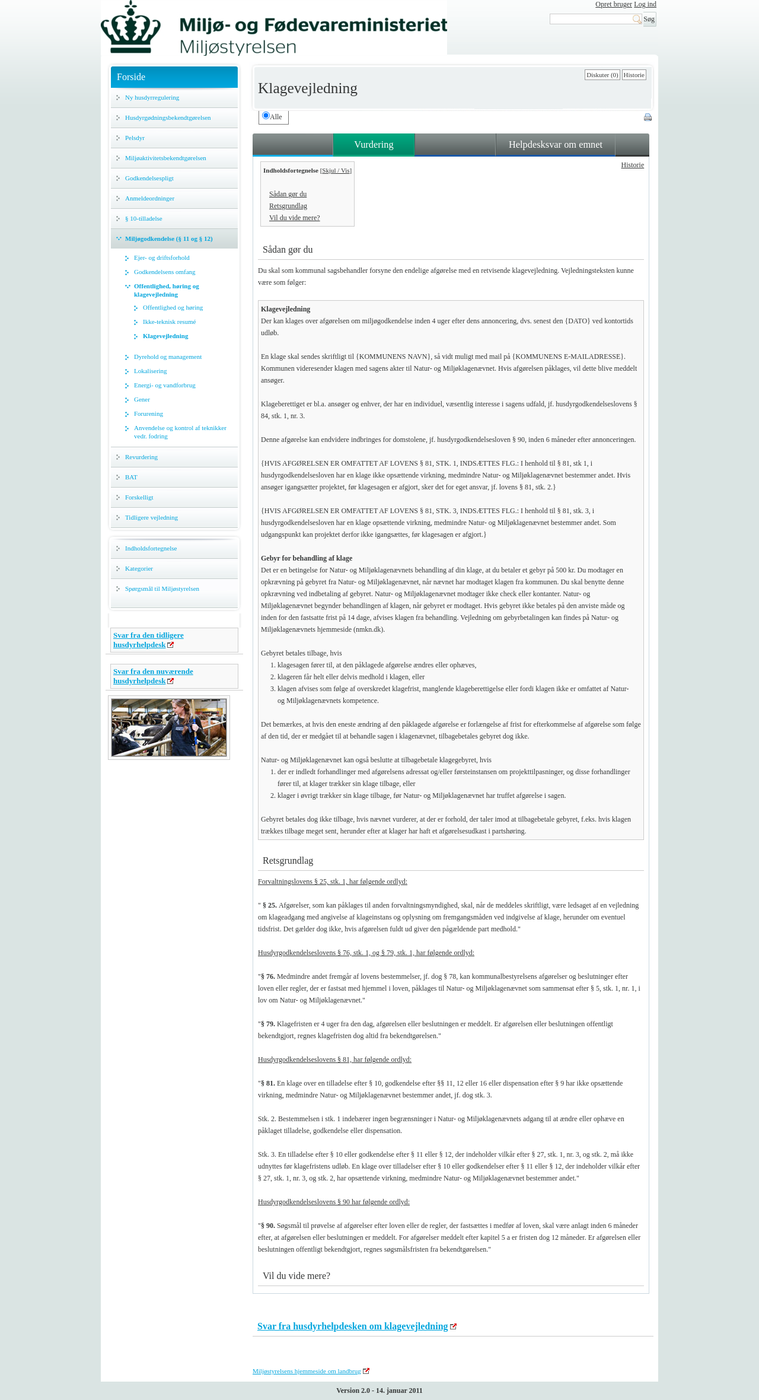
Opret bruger (613, 4)
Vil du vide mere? (294, 218)
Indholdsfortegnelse (151, 548)
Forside (131, 77)
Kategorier (139, 568)
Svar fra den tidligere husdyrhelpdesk (148, 640)
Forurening (148, 413)
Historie (634, 74)
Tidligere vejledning (151, 517)
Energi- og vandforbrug (165, 385)
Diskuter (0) (602, 74)
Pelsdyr (135, 137)
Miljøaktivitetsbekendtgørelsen (165, 157)
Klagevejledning (165, 335)
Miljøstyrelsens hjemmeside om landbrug (307, 1370)
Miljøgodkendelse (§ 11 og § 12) (169, 238)
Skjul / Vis (335, 170)
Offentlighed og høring (173, 307)
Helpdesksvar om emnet (555, 144)
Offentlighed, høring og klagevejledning (166, 290)
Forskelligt (139, 497)
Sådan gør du (288, 194)
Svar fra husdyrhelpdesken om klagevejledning (352, 1326)
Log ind (645, 4)
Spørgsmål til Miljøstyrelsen (162, 588)
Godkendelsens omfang (165, 271)
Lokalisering (150, 370)
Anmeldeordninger (149, 198)
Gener (142, 399)
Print (648, 118)
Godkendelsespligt (149, 178)
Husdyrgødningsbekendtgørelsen (168, 117)
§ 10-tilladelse (143, 218)
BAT (131, 477)
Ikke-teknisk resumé (169, 321)
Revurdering (141, 456)
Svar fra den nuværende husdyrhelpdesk (153, 676)
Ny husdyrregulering (152, 97)
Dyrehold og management (168, 356)
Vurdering (373, 144)
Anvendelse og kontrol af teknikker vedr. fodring (180, 432)
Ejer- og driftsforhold (162, 257)
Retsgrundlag (288, 206)
